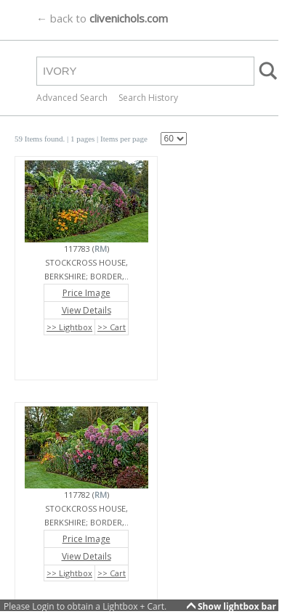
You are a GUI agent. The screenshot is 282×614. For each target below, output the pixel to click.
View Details (86, 310)
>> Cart (111, 327)
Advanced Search (72, 97)
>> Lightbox (69, 327)
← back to (102, 18)
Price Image (86, 293)
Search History (148, 97)
